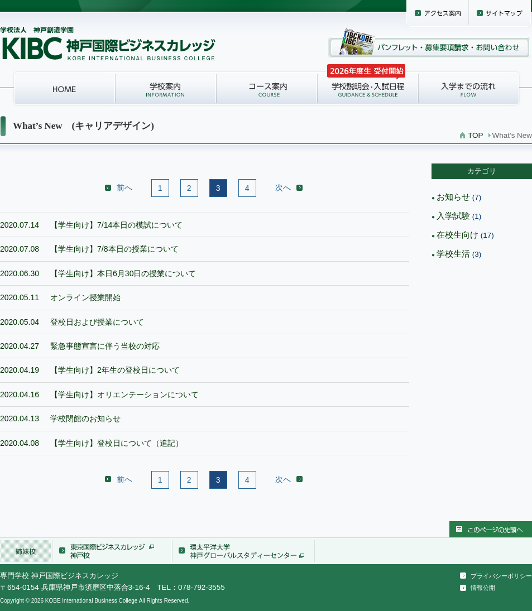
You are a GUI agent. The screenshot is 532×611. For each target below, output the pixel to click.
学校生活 (453, 253)
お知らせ (453, 196)
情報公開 (483, 587)
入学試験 (453, 215)
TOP (475, 135)
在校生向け (457, 234)
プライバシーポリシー (501, 575)
